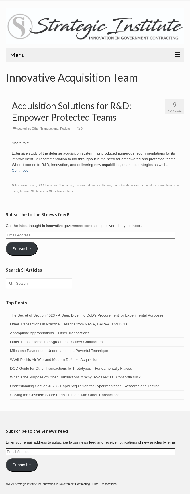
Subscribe (21, 248)
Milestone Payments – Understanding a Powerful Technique (59, 351)
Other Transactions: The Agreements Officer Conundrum (56, 342)
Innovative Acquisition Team (130, 185)
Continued (20, 170)
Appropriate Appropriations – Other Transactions (49, 333)
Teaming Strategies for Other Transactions (46, 191)
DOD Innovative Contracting (55, 185)
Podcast (65, 128)
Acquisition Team (25, 185)
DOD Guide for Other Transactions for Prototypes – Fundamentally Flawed (71, 368)
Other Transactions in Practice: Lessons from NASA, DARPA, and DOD (68, 324)
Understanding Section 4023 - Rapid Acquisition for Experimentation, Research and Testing (84, 386)
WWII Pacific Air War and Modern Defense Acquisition (54, 359)
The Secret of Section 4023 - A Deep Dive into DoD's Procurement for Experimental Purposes (87, 315)
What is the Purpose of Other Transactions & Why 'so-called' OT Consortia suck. (76, 377)
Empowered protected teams (93, 185)
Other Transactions (45, 128)
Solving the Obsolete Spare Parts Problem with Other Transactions (64, 395)
